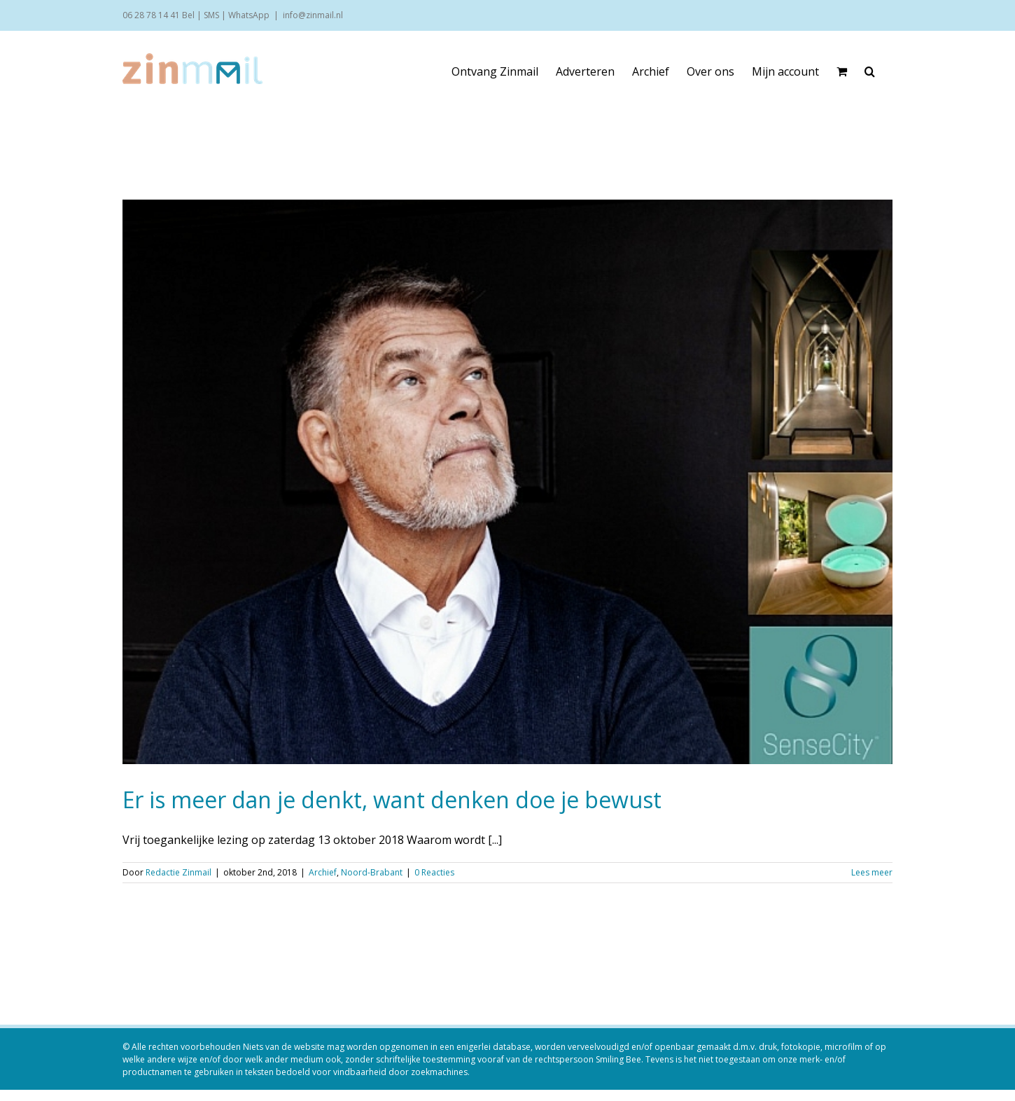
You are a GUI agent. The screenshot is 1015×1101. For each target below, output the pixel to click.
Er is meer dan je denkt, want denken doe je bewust (392, 799)
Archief (323, 872)
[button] (869, 71)
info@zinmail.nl (313, 15)
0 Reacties (434, 872)
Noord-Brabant (371, 872)
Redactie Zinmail (178, 872)
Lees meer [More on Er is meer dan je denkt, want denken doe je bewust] (871, 872)
